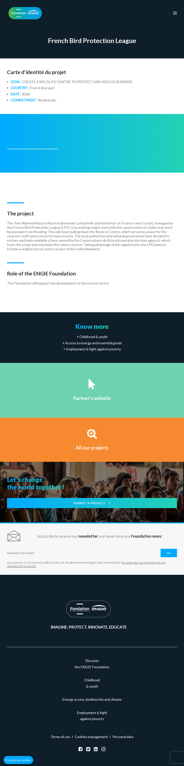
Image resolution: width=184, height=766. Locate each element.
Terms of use (60, 737)
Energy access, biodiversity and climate (92, 699)
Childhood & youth (93, 337)
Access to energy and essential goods (93, 343)
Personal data (123, 737)
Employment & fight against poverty (93, 349)
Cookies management (91, 737)
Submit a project (92, 503)
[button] (18, 760)
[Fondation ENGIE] (25, 13)
